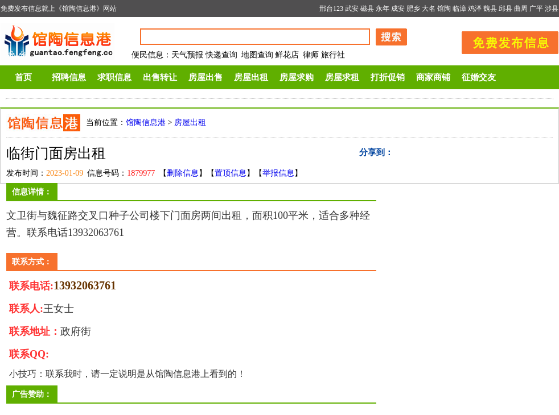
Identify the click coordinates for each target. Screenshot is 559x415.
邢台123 (331, 9)
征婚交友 (479, 77)
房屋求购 (297, 77)
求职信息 (114, 77)
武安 (352, 9)
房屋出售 (205, 77)
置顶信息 (230, 173)
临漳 (459, 9)
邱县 (505, 9)
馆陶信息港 (146, 122)
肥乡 (413, 9)
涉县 (551, 9)
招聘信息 (69, 77)
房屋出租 (251, 77)
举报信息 (278, 173)
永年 (382, 9)
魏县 (490, 9)
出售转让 (160, 77)
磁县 (367, 9)
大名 (428, 9)
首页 (23, 77)
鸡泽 (475, 9)
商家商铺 (433, 77)
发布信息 (504, 40)
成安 (398, 9)
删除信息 (183, 173)
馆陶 (444, 9)
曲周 (521, 9)
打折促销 (388, 77)
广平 (536, 9)
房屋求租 (342, 77)
